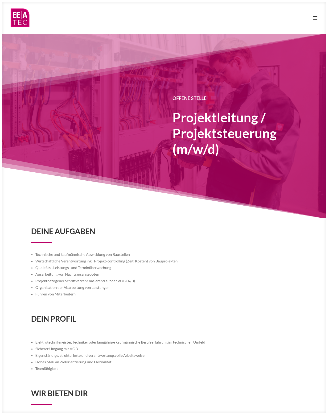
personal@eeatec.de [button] (75, 383)
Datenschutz (61, 404)
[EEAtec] (20, 17)
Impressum (42, 404)
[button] (315, 18)
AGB (76, 404)
